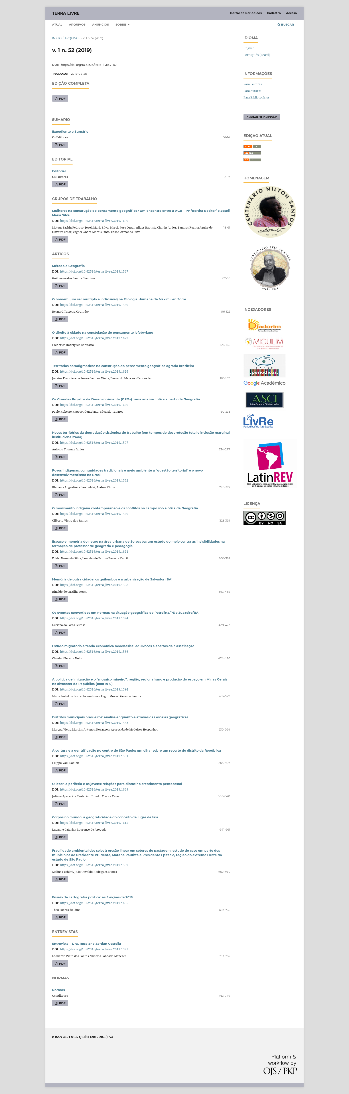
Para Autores (252, 91)
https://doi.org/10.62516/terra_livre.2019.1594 (94, 689)
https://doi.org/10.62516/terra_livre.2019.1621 (94, 551)
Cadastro (274, 13)
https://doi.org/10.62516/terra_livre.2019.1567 (94, 271)
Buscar (286, 24)
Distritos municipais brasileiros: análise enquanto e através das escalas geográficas (120, 717)
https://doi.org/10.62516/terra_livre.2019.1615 (94, 823)
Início (57, 38)
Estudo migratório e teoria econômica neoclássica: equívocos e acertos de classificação (123, 646)
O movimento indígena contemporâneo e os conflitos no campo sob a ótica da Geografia (125, 508)
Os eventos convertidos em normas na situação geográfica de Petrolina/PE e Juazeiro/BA (125, 613)
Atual (57, 24)
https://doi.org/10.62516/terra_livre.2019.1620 (94, 405)
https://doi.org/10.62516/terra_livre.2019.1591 (94, 756)
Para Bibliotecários (256, 97)
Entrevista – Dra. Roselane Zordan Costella (86, 944)
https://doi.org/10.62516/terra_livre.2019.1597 (94, 442)
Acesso (291, 13)
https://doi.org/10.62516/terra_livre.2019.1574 (94, 618)
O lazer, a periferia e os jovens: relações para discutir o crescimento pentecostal (117, 784)
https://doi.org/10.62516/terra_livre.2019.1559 (94, 865)
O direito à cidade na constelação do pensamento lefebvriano (102, 333)
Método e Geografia (68, 266)
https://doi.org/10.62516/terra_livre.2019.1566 (94, 651)
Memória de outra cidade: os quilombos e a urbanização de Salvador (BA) (112, 579)
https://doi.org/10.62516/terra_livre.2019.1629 (94, 338)
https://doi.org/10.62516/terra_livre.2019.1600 (94, 221)
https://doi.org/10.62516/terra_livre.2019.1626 (94, 371)
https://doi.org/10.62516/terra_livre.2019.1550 (94, 305)
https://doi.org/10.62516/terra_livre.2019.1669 (94, 789)
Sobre (121, 24)
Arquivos (77, 24)
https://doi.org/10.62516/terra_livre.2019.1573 (94, 949)
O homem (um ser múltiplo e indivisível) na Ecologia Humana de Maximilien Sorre (119, 299)
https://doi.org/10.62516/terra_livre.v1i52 (88, 64)
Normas (58, 990)
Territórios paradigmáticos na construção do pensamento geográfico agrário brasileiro (123, 366)
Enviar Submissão (261, 117)
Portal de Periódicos (246, 13)
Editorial (59, 171)
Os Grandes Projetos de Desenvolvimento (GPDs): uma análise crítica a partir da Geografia (126, 399)
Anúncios (100, 24)
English (248, 48)
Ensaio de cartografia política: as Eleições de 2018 (92, 897)
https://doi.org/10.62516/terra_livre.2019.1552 (94, 480)
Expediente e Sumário (70, 132)
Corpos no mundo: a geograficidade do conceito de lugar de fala (105, 817)
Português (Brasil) (256, 55)
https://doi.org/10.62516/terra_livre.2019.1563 (94, 723)
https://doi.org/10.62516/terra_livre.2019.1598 (94, 585)
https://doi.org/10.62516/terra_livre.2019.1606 (94, 903)
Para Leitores (252, 84)
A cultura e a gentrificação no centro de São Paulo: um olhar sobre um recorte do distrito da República (136, 751)
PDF (61, 98)
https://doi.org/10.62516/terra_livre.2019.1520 (94, 514)
